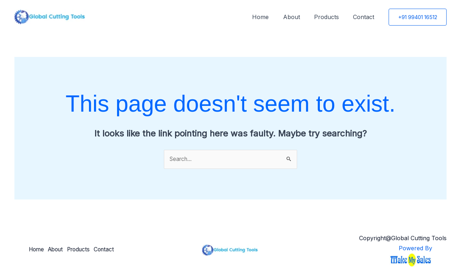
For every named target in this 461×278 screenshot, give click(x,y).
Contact (365, 17)
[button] (418, 17)
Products (330, 17)
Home (269, 17)
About (298, 17)
